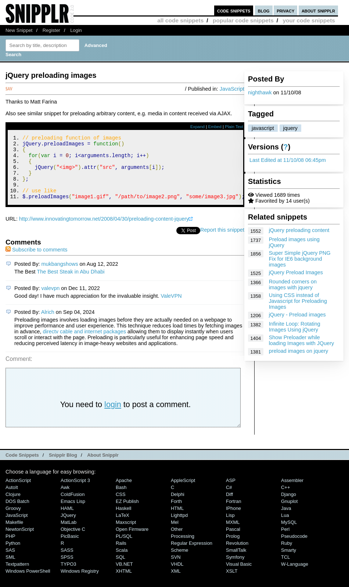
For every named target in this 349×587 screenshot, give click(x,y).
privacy (285, 10)
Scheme (179, 562)
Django (288, 506)
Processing (182, 548)
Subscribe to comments (36, 262)
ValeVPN (171, 308)
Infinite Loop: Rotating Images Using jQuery (294, 327)
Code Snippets (22, 467)
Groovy (13, 520)
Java (286, 520)
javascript (263, 128)
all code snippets (180, 20)
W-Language (294, 576)
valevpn (51, 300)
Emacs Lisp (73, 513)
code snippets (234, 10)
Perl (285, 541)
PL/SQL (124, 548)
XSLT (231, 583)
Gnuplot (289, 513)
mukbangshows (60, 276)
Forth (176, 513)
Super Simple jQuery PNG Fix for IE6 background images (300, 259)
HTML (177, 520)
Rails (121, 555)
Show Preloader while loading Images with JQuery (301, 340)
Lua (285, 527)
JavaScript (232, 89)
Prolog (233, 548)
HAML (67, 520)
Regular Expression (191, 555)
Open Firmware (132, 541)
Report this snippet (222, 242)
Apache (124, 492)
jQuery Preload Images (296, 272)
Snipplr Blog (63, 467)
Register (51, 30)
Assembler (292, 492)
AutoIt (12, 499)
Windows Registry (80, 583)
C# (229, 499)
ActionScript (18, 492)
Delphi (177, 506)
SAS (10, 562)
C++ (285, 499)
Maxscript (126, 534)
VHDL (177, 576)
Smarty (288, 562)
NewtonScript (20, 541)
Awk (65, 499)
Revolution (237, 555)
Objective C (73, 541)
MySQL (289, 534)
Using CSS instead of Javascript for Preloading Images (298, 301)
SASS (67, 562)
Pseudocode (294, 548)
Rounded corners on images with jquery (293, 284)
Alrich (47, 324)
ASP (230, 492)
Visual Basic (239, 576)
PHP (10, 548)
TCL (285, 569)
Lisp (230, 527)
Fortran (233, 513)
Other (177, 541)
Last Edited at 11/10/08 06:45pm (287, 160)
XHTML (124, 583)
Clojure (13, 506)
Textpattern (17, 576)
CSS (121, 506)
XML (176, 583)
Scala (121, 562)
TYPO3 (68, 576)
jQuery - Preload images (297, 315)
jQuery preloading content (299, 230)
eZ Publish (127, 513)
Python (13, 555)
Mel (175, 534)
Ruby (286, 555)
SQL (120, 569)
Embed (215, 126)
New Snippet (19, 30)
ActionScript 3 (75, 492)
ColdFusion (73, 506)
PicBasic (70, 548)
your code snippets (309, 20)
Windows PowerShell (28, 583)
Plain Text (234, 126)
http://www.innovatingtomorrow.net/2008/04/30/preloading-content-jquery (104, 231)
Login (76, 30)
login (112, 416)
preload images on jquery (298, 351)
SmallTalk (236, 562)
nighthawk (260, 92)
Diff (229, 506)
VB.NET (124, 576)
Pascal (233, 541)
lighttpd (179, 527)
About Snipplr (103, 467)
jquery (290, 128)
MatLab (68, 534)
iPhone (233, 520)
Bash (121, 499)
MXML (233, 534)
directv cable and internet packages (84, 344)
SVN (176, 569)
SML (10, 569)
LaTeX (122, 527)
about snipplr (318, 10)
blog (264, 10)
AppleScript (183, 492)
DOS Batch (17, 513)
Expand (197, 126)
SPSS (67, 569)
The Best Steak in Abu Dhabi (70, 284)
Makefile (14, 534)
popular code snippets (243, 20)
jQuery (68, 527)
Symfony (235, 569)
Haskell (123, 520)
